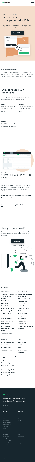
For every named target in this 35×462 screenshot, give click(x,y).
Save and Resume (6, 318)
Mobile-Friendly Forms (8, 321)
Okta (20, 189)
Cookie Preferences (21, 441)
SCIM (2, 360)
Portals (20, 347)
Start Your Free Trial (18, 245)
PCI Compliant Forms (7, 342)
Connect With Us (17, 33)
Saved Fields (5, 301)
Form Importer (5, 323)
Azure (24, 189)
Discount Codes (6, 347)
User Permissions (23, 350)
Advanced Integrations (25, 299)
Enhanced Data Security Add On (8, 357)
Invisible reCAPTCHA (7, 365)
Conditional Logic (6, 333)
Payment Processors (7, 345)
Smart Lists (4, 306)
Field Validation (22, 318)
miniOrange (4, 191)
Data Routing (22, 323)
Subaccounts (22, 342)
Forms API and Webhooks (25, 326)
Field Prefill (4, 303)
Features (10, 14)
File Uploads (21, 316)
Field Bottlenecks (23, 321)
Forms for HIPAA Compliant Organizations (8, 369)
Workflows (21, 345)
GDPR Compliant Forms (8, 372)
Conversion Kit (22, 301)
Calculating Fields (6, 350)
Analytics (21, 328)
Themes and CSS (6, 313)
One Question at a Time (8, 308)
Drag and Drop (5, 326)
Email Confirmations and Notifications (25, 305)
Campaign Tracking (24, 308)
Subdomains (5, 316)
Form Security (5, 363)
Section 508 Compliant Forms (8, 329)
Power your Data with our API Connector (25, 295)
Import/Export (22, 313)
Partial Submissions (24, 311)
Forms (4, 14)
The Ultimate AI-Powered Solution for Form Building (9, 296)
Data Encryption (6, 375)
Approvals (21, 352)
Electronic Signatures (8, 311)
